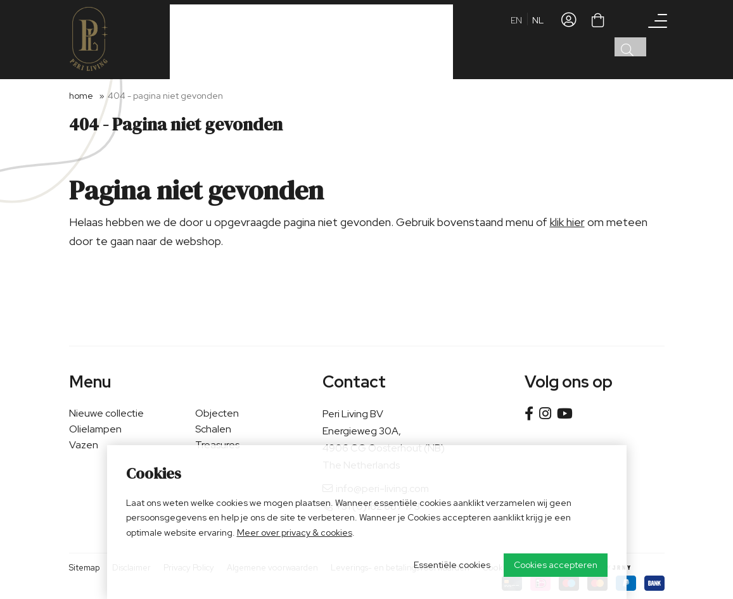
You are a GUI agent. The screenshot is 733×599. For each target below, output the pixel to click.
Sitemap (84, 567)
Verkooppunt (397, 38)
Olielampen (95, 429)
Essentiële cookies (452, 565)
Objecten (217, 413)
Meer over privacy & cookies (294, 532)
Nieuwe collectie (106, 413)
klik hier (567, 222)
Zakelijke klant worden (313, 38)
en (516, 41)
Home (81, 95)
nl (538, 41)
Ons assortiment (214, 38)
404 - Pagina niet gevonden (165, 95)
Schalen (213, 429)
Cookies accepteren (555, 565)
